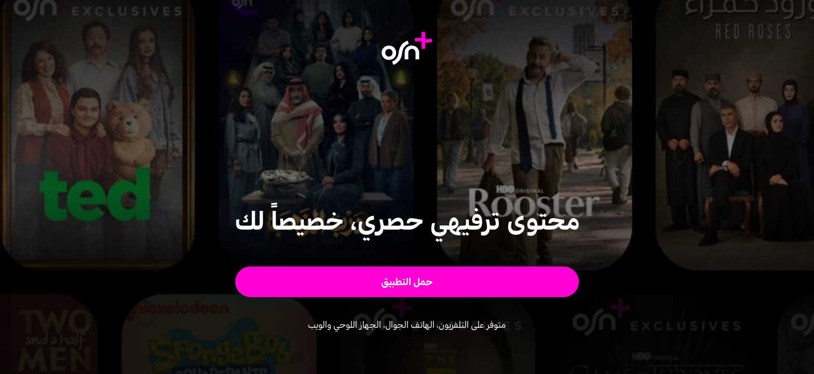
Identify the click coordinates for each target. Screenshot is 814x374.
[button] (407, 281)
